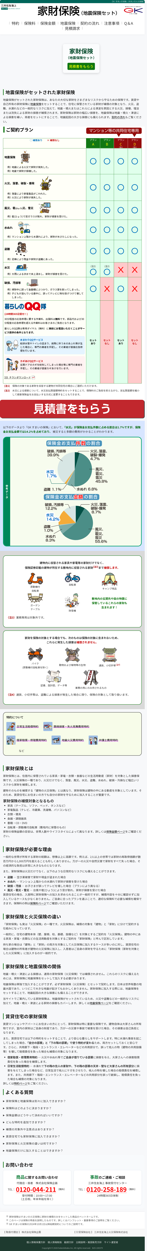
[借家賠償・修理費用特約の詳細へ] (26, 740)
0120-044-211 (36, 1189)
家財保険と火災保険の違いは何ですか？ (31, 1143)
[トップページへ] (72, 8)
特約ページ (21, 1083)
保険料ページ (38, 903)
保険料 (29, 23)
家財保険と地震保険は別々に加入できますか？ (36, 1101)
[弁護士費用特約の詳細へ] (103, 740)
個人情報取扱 (55, 1242)
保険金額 (47, 23)
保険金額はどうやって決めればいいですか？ (34, 1115)
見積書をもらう (81, 66)
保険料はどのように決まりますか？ (29, 1108)
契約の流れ (89, 23)
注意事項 (111, 23)
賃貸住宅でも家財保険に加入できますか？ (33, 1136)
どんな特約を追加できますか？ (26, 1122)
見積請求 (72, 28)
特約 (15, 23)
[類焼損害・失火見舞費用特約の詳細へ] (66, 726)
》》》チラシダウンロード (19, 377)
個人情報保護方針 (36, 1242)
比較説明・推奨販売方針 (89, 1242)
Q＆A (128, 23)
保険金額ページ (115, 831)
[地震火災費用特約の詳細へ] (68, 740)
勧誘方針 (69, 1242)
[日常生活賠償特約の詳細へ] (22, 726)
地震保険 (67, 23)
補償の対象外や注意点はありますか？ (30, 1129)
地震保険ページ (99, 1003)
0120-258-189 (106, 1189)
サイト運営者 (111, 1242)
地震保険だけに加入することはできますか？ (34, 1150)
